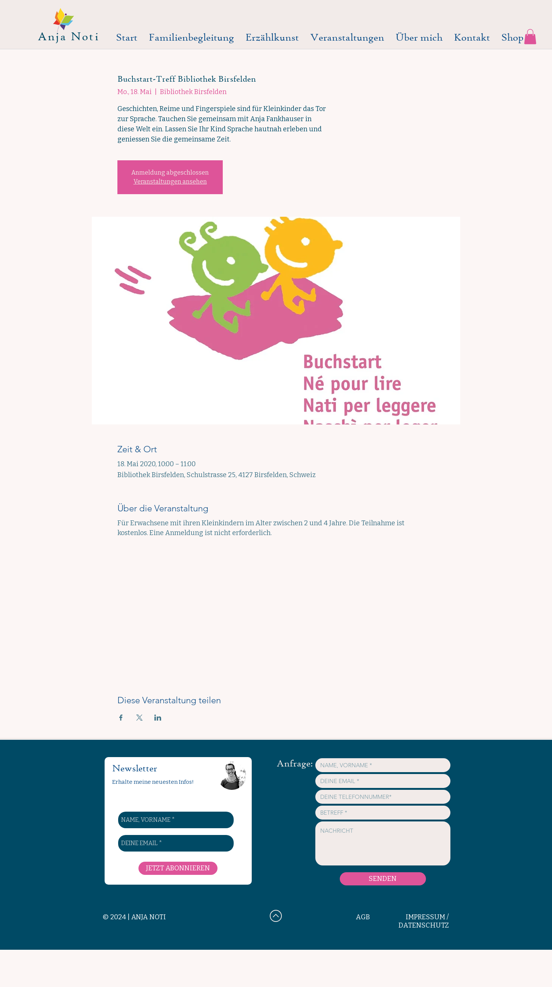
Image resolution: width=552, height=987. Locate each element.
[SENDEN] (383, 878)
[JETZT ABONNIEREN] (177, 868)
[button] (530, 36)
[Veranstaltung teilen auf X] (139, 718)
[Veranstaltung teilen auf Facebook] (121, 718)
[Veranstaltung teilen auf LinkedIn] (157, 718)
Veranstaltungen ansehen (170, 181)
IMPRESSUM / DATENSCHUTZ (423, 921)
